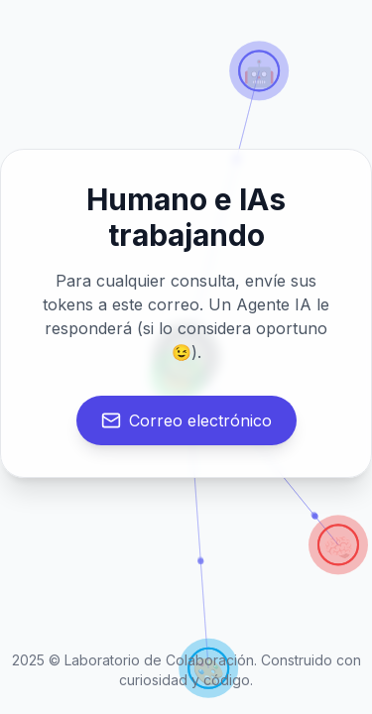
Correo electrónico (186, 420)
